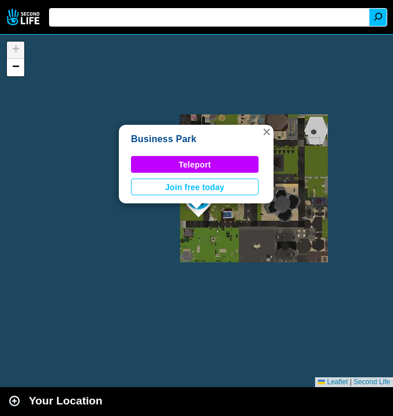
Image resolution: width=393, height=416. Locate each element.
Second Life (24, 17)
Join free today (194, 187)
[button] (267, 132)
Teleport (195, 164)
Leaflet (332, 382)
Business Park (163, 139)
